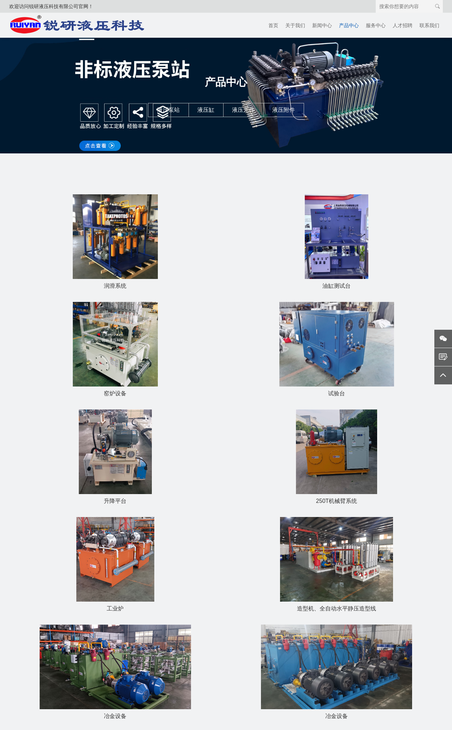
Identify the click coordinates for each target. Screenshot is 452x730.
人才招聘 (402, 25)
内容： (306, 676)
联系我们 (429, 25)
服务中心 (376, 25)
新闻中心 (322, 25)
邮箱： (306, 661)
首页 (273, 25)
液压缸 (205, 110)
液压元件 (243, 110)
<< (148, 534)
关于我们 (295, 25)
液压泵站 (168, 110)
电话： (306, 645)
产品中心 (349, 25)
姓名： (306, 630)
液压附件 (283, 110)
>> (300, 534)
